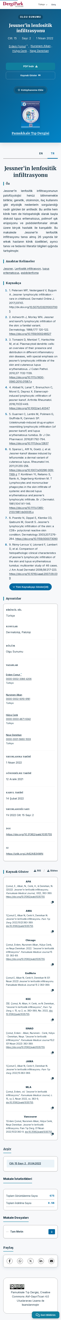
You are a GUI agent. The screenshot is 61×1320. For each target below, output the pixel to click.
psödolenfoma (30, 272)
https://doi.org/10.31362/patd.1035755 (29, 834)
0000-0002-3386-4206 (19, 679)
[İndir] (51, 1231)
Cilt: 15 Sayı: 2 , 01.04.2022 (25, 1163)
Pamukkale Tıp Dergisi (30, 133)
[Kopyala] (52, 902)
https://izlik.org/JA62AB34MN (24, 853)
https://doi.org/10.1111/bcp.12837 (29, 443)
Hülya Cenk (19, 50)
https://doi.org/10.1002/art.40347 (29, 408)
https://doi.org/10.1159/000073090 (36, 538)
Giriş (53, 4)
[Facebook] (10, 1261)
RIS (37, 870)
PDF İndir (30, 66)
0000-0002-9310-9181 (18, 699)
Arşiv (7, 1149)
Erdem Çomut (17, 46)
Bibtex (52, 870)
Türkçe (42, 4)
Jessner (8, 268)
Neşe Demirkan (39, 50)
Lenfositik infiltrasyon (28, 268)
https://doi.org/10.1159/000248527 (30, 333)
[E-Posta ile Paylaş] (51, 1261)
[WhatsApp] (20, 1261)
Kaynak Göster (30, 75)
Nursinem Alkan (41, 46)
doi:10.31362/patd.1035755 (19, 926)
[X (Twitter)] (31, 1261)
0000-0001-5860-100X (18, 739)
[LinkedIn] (41, 1261)
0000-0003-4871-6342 (18, 719)
